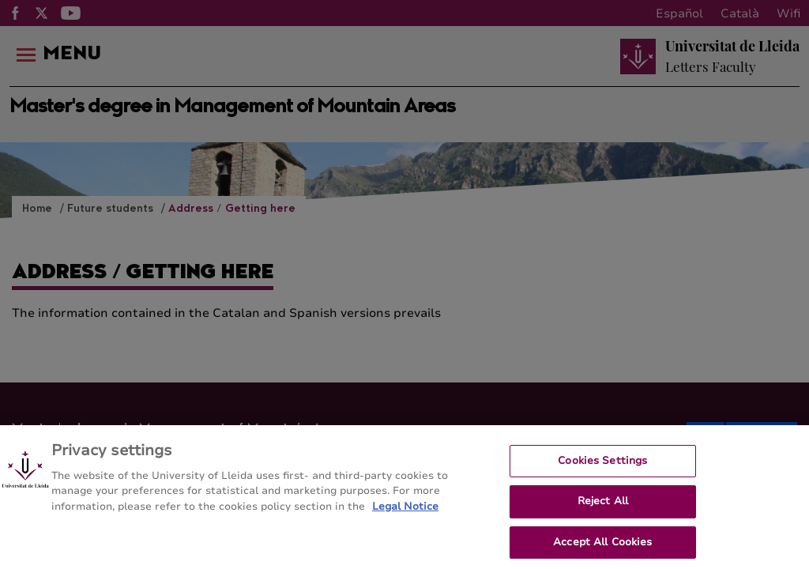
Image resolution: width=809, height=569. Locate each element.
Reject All (603, 506)
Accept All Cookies (602, 548)
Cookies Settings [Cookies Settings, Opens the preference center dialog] (602, 465)
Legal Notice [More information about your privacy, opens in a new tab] (405, 511)
